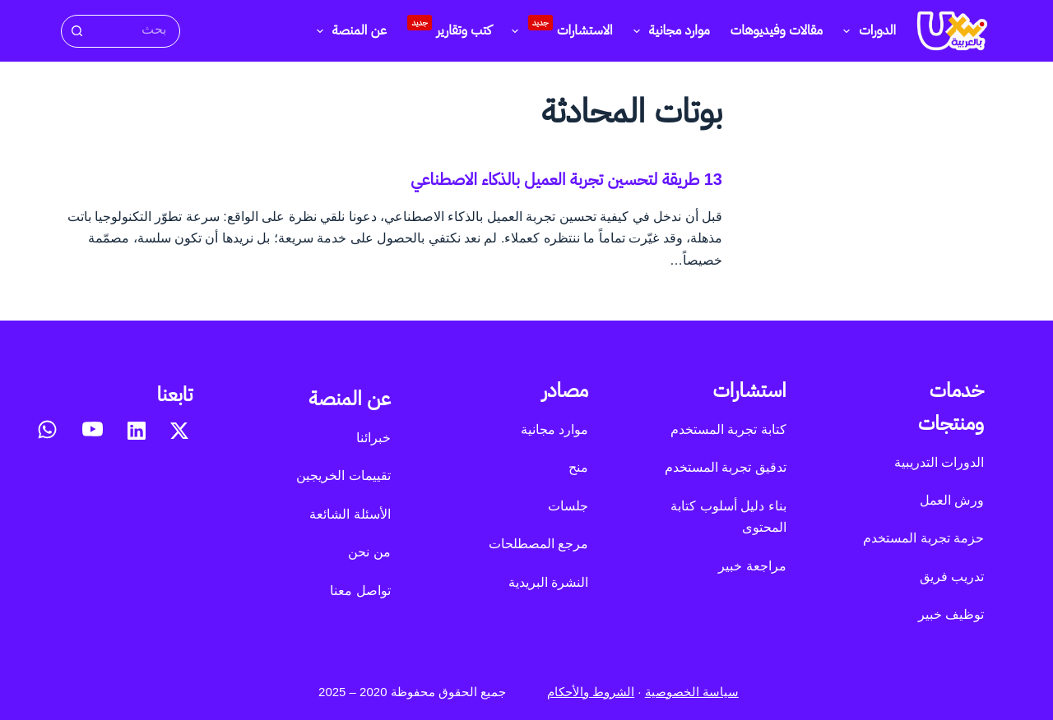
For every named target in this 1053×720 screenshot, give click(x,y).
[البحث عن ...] (134, 30)
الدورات (866, 31)
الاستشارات (558, 28)
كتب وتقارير (449, 26)
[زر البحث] (76, 31)
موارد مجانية (668, 31)
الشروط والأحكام (590, 692)
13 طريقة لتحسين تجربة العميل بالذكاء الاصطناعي (566, 179)
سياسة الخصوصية (692, 692)
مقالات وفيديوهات (777, 30)
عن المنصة (348, 31)
